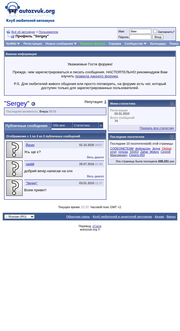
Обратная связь (78, 216)
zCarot (96, 226)
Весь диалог (95, 157)
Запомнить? (164, 32)
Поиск (173, 43)
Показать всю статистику (157, 128)
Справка (115, 43)
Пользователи (48, 32)
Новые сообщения (59, 43)
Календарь (158, 43)
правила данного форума (96, 76)
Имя (121, 31)
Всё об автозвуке (23, 32)
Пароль (123, 37)
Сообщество (136, 43)
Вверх (171, 216)
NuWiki (11, 43)
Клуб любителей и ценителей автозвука (122, 216)
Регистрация (32, 43)
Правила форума (92, 43)
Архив (159, 216)
